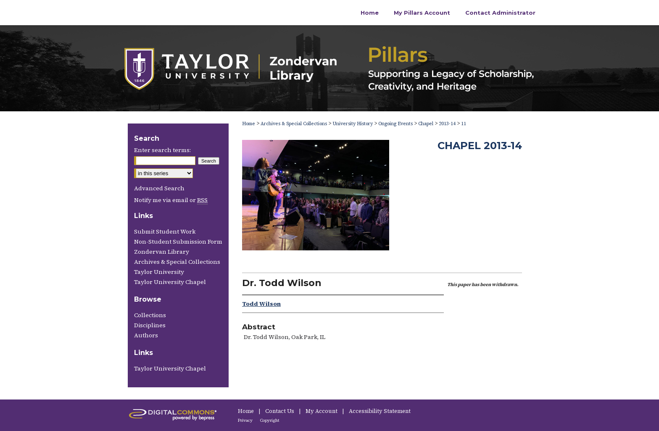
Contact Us (280, 411)
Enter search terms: (162, 150)
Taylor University (159, 272)
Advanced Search (159, 188)
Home (248, 124)
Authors (146, 335)
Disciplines (150, 325)
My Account (322, 411)
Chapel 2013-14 (480, 145)
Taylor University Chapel (170, 282)
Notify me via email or (171, 200)
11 (463, 124)
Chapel (425, 124)
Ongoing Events (395, 124)
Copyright (269, 420)
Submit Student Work (164, 231)
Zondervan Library (161, 251)
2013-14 (447, 124)
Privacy (245, 420)
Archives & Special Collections (294, 124)
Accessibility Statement (380, 411)
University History (352, 124)
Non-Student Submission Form (178, 241)
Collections (150, 315)
